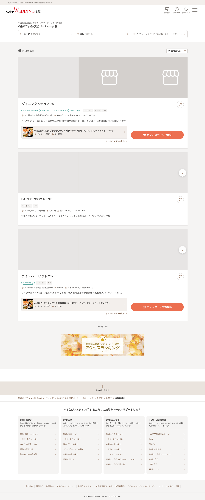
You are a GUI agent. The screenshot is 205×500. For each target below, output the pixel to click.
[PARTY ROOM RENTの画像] (103, 172)
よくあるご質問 (172, 486)
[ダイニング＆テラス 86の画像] (103, 77)
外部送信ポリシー (85, 486)
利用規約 (39, 486)
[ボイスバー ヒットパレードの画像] (103, 249)
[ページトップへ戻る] (102, 388)
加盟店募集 (120, 486)
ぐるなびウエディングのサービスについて (145, 486)
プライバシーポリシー (65, 486)
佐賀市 (100, 398)
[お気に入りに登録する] (180, 104)
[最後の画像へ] (182, 173)
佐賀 (91, 398)
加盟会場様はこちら (104, 486)
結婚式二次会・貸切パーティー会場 (71, 398)
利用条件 (50, 486)
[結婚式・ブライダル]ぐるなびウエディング (36, 398)
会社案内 (29, 486)
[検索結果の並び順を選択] (177, 50)
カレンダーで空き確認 (157, 135)
